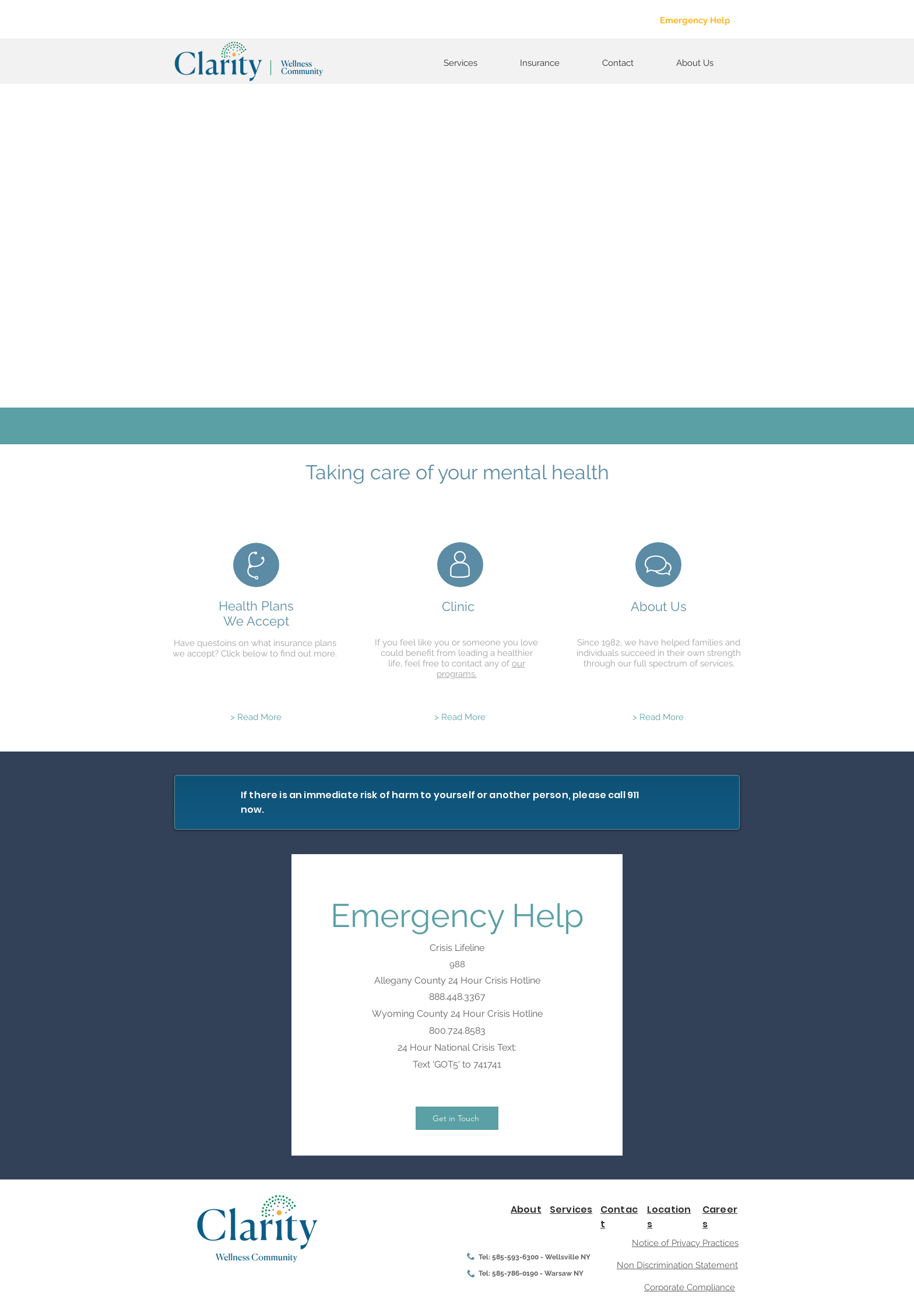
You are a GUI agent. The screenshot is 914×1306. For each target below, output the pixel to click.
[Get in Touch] (457, 1118)
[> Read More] (255, 717)
